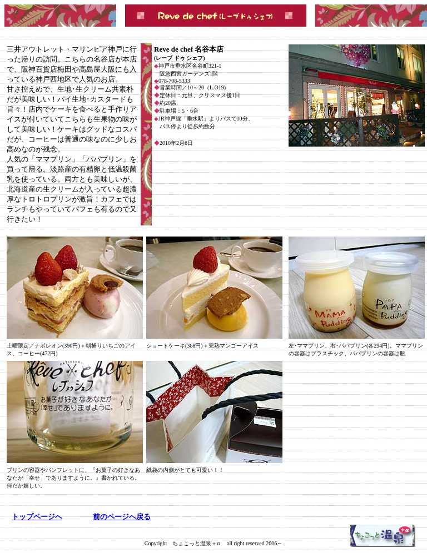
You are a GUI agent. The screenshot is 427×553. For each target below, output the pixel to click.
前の (122, 516)
